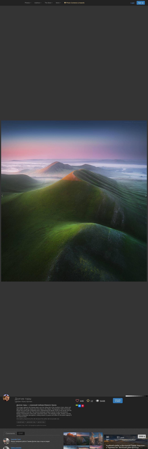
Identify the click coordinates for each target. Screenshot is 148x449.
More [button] (58, 3)
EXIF (21, 433)
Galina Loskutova (16, 447)
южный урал (20, 422)
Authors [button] (38, 3)
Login (132, 3)
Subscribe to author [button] (118, 400)
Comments (10, 433)
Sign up (140, 3)
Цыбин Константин (23, 401)
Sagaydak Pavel (16, 439)
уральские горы (31, 422)
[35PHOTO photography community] (12, 3)
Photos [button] (28, 3)
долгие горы (41, 422)
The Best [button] (49, 3)
